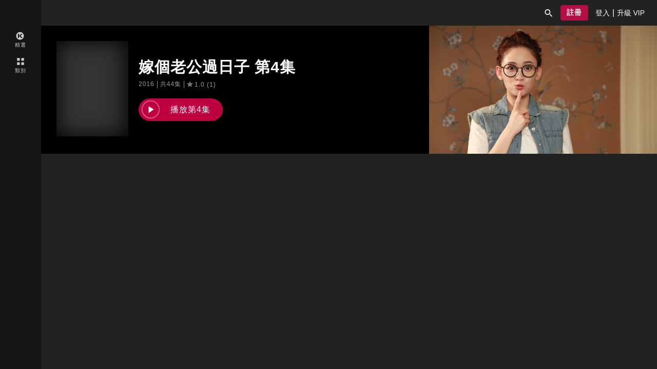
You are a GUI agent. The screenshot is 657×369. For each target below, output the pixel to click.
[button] (548, 12)
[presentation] (602, 13)
